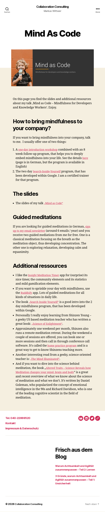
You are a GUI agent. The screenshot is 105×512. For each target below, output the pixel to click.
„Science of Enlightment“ (48, 324)
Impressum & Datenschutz (25, 428)
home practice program (63, 346)
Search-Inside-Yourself (48, 172)
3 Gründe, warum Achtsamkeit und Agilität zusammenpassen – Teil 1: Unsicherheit (75, 480)
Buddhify (27, 293)
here (85, 158)
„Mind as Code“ (54, 203)
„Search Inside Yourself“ (45, 302)
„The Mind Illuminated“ (46, 359)
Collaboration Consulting (52, 6)
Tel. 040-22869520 (20, 418)
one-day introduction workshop (40, 150)
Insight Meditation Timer (45, 275)
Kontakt (11, 423)
